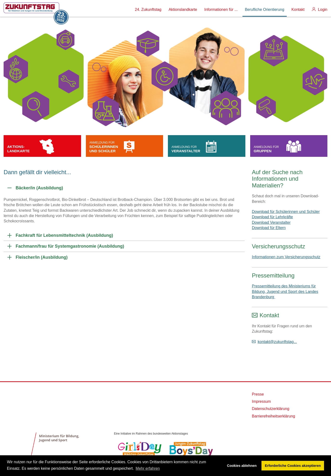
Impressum (261, 401)
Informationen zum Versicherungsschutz (286, 257)
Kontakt (298, 9)
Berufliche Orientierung (264, 9)
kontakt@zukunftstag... (277, 342)
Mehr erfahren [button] (148, 468)
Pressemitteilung (273, 275)
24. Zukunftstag (148, 9)
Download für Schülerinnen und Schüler (286, 212)
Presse (258, 394)
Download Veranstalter (271, 222)
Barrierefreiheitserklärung (273, 416)
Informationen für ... (221, 9)
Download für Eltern (269, 228)
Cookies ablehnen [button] (242, 466)
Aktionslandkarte (183, 9)
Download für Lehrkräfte (272, 217)
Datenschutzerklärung (270, 409)
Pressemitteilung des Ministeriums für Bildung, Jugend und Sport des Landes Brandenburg (285, 291)
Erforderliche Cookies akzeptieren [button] (293, 466)
